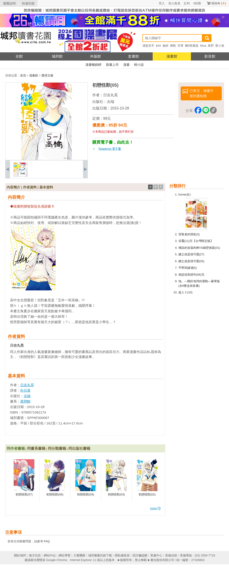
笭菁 (180, 45)
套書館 (133, 56)
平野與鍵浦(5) (187, 267)
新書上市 (112, 64)
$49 (158, 45)
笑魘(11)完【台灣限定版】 (195, 241)
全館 (19, 56)
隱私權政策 (122, 555)
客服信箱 (171, 555)
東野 (211, 45)
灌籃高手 (148, 45)
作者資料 (30, 187)
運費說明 (9, 3)
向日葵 (25, 390)
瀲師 (165, 45)
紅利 (187, 3)
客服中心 (156, 555)
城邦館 (57, 56)
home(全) (184, 194)
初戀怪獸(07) (24, 494)
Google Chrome (56, 560)
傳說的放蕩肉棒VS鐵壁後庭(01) (199, 247)
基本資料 (46, 187)
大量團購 (79, 555)
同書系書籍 (36, 448)
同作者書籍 (16, 448)
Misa (203, 45)
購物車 (218, 3)
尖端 (110, 102)
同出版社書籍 (79, 448)
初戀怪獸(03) (116, 494)
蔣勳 (173, 45)
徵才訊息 (35, 555)
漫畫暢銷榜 (93, 64)
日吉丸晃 (110, 95)
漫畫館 (171, 56)
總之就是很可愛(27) (191, 254)
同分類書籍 (57, 448)
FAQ (47, 541)
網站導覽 (64, 555)
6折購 (197, 3)
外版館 (95, 56)
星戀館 (25, 401)
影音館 (209, 56)
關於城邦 (20, 555)
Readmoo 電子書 (110, 148)
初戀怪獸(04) (85, 494)
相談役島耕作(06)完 (191, 274)
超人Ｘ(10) (185, 292)
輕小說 (139, 64)
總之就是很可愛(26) (191, 261)
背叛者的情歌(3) (189, 234)
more (155, 508)
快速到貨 (28, 3)
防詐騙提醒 (140, 555)
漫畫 (126, 64)
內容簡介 (13, 187)
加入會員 (174, 3)
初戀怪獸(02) (147, 494)
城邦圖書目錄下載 (100, 555)
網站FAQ (50, 555)
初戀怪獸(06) (54, 494)
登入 (162, 3)
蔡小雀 (219, 45)
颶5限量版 (191, 45)
